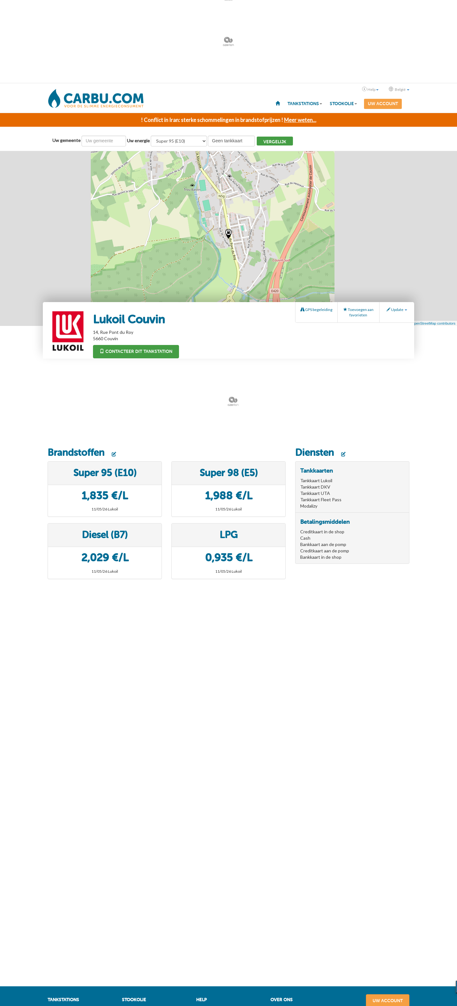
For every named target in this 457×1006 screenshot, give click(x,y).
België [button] (399, 89)
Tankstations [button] (305, 103)
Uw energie (138, 140)
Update (397, 309)
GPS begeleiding (316, 309)
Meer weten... (300, 119)
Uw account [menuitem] (383, 103)
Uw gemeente (66, 139)
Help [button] (370, 89)
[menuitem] (278, 103)
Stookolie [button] (343, 103)
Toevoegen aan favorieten (358, 312)
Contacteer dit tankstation (136, 351)
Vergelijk (274, 141)
